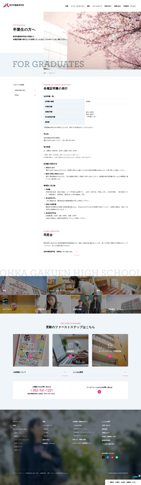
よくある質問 (78, 372)
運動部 (46, 429)
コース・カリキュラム (19, 429)
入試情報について (19, 372)
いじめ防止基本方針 (108, 444)
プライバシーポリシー (18, 473)
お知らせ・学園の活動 (79, 439)
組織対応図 (43, 473)
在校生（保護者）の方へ (109, 436)
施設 (44, 421)
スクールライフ (47, 425)
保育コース (17, 450)
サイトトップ (17, 421)
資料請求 (104, 429)
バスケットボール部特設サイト (81, 443)
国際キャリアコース (20, 436)
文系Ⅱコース (18, 446)
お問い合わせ (106, 425)
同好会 (46, 436)
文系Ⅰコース (18, 443)
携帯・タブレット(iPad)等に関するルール (57, 473)
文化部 (46, 432)
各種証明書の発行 (20, 90)
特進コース (17, 433)
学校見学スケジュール (80, 429)
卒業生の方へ (106, 433)
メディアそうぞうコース (21, 440)
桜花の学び (46, 440)
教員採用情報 (106, 440)
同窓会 (17, 95)
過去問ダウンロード (80, 435)
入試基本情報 (78, 425)
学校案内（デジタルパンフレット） (84, 432)
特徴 (14, 425)
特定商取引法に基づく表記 (32, 473)
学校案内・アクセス (49, 443)
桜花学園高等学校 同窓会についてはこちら (58, 251)
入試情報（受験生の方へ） (80, 421)
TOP (45, 73)
